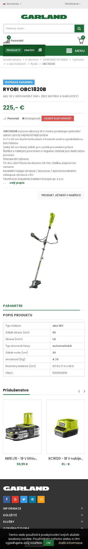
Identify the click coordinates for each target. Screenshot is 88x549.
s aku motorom (17, 64)
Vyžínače (78, 59)
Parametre (13, 306)
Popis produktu (17, 315)
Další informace (70, 543)
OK (48, 543)
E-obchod (32, 59)
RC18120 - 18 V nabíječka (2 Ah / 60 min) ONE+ (67, 458)
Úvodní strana (12, 59)
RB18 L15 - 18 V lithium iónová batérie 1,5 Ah (23, 458)
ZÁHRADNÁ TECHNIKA (56, 59)
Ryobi (34, 64)
